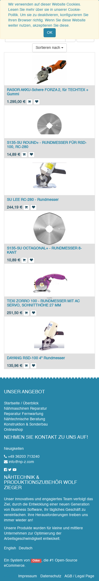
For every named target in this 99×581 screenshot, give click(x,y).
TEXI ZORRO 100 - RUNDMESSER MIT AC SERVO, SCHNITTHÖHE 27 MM (43, 303)
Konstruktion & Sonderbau (26, 424)
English (10, 548)
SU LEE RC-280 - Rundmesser (33, 200)
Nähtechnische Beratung (24, 419)
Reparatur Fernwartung (23, 414)
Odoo (36, 560)
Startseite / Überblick (21, 403)
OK (49, 33)
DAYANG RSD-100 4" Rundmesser (36, 358)
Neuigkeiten (14, 449)
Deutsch (25, 548)
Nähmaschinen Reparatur (25, 408)
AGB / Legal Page (79, 576)
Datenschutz (50, 576)
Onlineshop (13, 430)
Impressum (27, 576)
